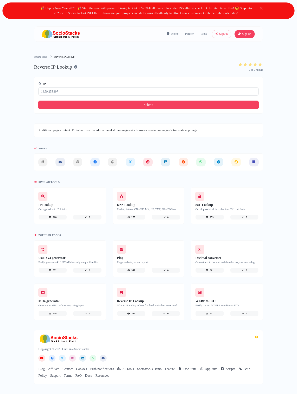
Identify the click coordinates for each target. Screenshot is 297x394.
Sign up (244, 34)
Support (55, 375)
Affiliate (53, 369)
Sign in (221, 34)
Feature (170, 369)
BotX (244, 369)
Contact (67, 369)
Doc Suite (187, 369)
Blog (41, 369)
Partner (189, 33)
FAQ (78, 375)
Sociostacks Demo (149, 369)
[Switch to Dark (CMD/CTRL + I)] (257, 337)
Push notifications (102, 369)
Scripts (228, 369)
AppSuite (208, 369)
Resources (102, 375)
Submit (148, 105)
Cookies (81, 369)
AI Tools (125, 369)
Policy (42, 375)
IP (42, 83)
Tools (203, 33)
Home (172, 33)
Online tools (40, 56)
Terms (68, 375)
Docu (88, 375)
